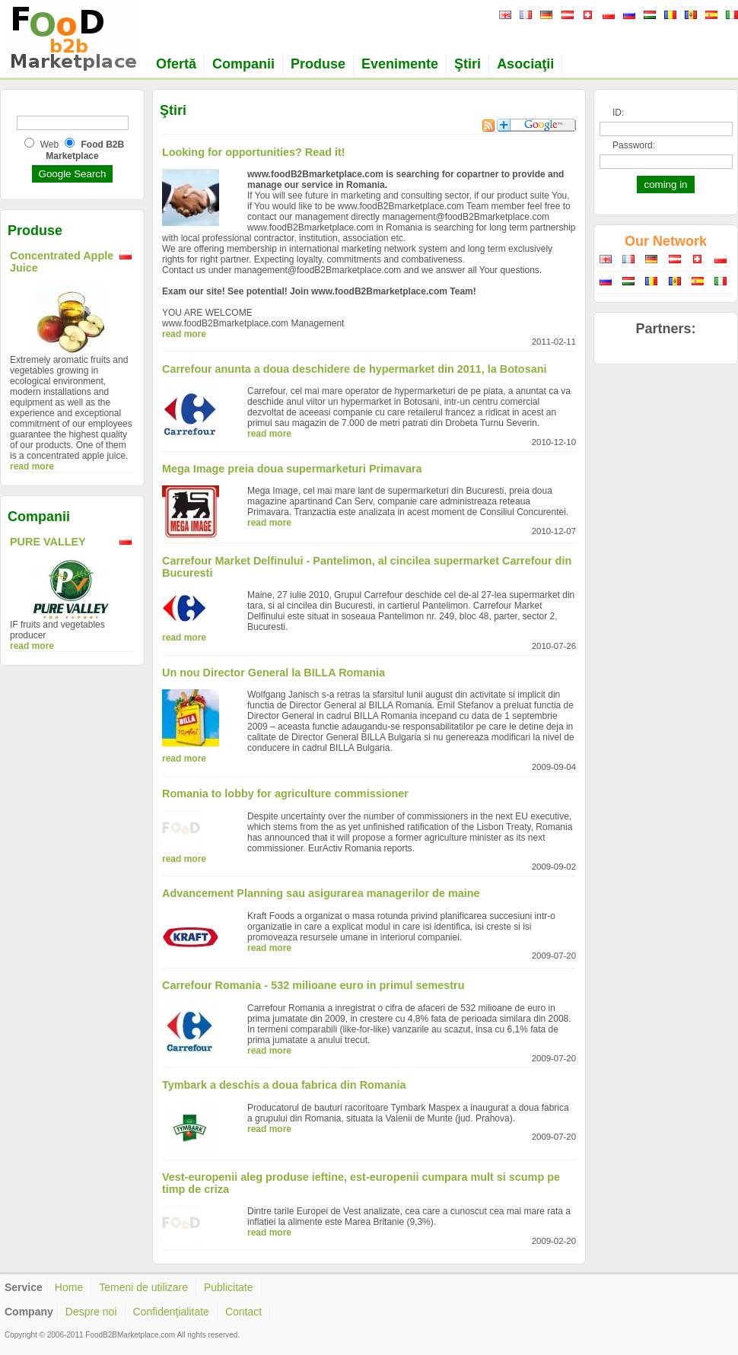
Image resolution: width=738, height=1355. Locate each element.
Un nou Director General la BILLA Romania (273, 672)
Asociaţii (525, 64)
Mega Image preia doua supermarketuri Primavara (292, 469)
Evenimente (399, 64)
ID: (618, 112)
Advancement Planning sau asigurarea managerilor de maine (320, 893)
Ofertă (176, 64)
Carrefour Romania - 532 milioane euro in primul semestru (313, 985)
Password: (633, 145)
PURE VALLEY (48, 542)
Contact (243, 1312)
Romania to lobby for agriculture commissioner (285, 793)
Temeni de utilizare (143, 1287)
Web (49, 144)
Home (69, 1287)
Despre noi (91, 1312)
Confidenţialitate (171, 1312)
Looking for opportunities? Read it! (253, 152)
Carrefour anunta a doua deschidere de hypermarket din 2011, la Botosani (354, 369)
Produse (318, 64)
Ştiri (467, 64)
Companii (243, 64)
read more (32, 466)
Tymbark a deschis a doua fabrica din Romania (284, 1085)
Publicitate (228, 1287)
